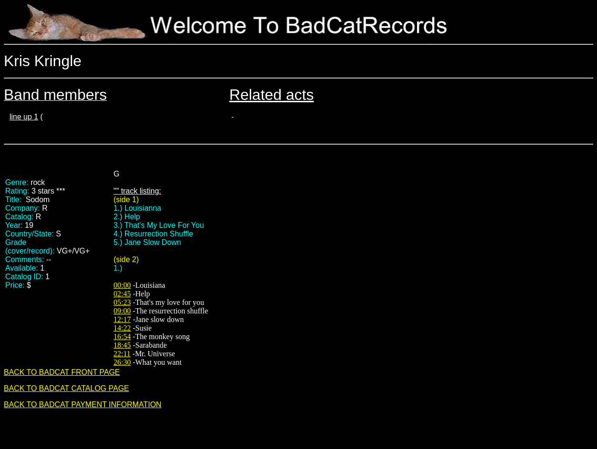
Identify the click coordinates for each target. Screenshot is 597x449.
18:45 (122, 345)
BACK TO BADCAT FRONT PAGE (62, 372)
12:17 (122, 319)
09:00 (122, 311)
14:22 (122, 328)
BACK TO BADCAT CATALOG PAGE (66, 388)
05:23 (122, 302)
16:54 (122, 336)
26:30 (122, 362)
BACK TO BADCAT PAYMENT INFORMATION (82, 404)
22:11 (122, 354)
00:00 (122, 285)
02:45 (122, 294)
